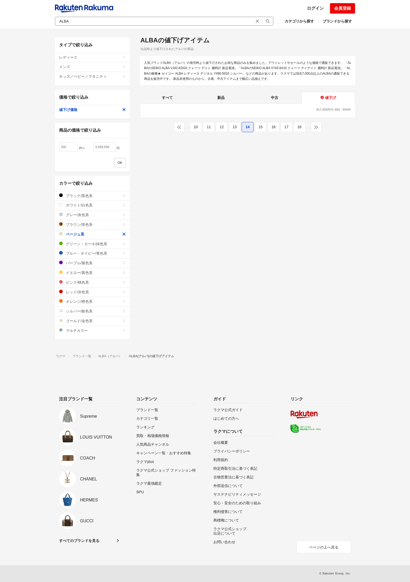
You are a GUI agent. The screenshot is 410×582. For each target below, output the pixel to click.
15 (261, 127)
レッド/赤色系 (92, 292)
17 (286, 127)
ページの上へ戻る (323, 547)
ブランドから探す (337, 21)
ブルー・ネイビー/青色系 (92, 253)
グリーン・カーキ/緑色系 (92, 244)
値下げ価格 (92, 110)
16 (273, 127)
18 (299, 127)
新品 (221, 98)
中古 (274, 98)
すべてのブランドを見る (79, 541)
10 (196, 127)
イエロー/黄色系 (92, 272)
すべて (167, 98)
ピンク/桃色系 (92, 282)
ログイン (315, 8)
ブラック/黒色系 (92, 195)
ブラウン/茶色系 (92, 224)
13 (235, 127)
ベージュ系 (92, 234)
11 (209, 127)
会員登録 (342, 8)
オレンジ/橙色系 (92, 301)
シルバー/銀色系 (92, 311)
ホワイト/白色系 (92, 205)
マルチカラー (92, 330)
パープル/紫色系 (92, 263)
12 (222, 127)
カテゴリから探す (299, 21)
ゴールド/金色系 (92, 320)
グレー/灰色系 (92, 214)
